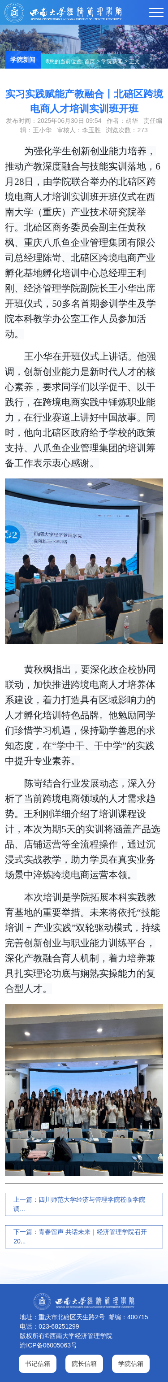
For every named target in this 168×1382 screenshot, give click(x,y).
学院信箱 (130, 1363)
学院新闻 (112, 61)
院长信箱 (84, 1363)
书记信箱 (37, 1363)
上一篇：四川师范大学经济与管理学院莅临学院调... (79, 1204)
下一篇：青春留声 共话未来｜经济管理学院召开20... (80, 1236)
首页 (89, 61)
